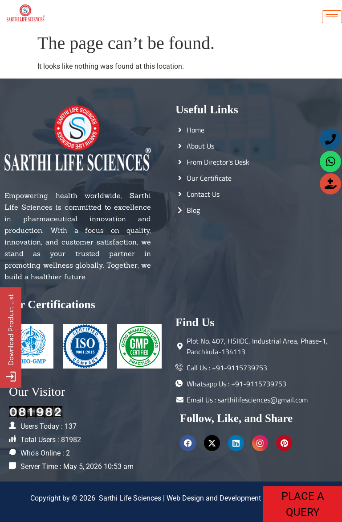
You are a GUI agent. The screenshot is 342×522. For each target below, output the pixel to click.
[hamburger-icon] (332, 16)
